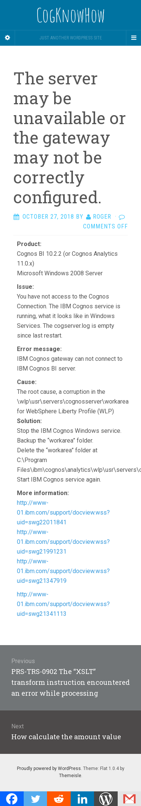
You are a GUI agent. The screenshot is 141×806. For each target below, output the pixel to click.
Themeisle (70, 775)
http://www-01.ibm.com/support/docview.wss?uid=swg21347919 (63, 571)
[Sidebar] (7, 37)
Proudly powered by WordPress (49, 768)
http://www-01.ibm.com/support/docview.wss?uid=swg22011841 (63, 512)
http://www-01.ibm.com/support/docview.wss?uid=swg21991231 (63, 541)
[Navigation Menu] (133, 37)
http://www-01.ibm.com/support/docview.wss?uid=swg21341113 (63, 604)
